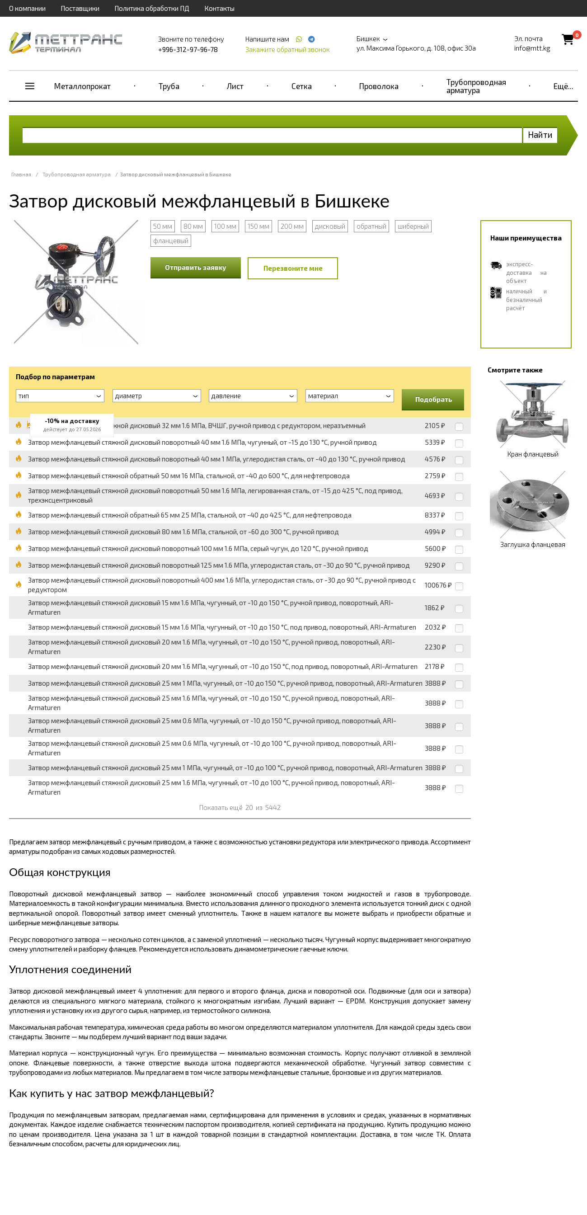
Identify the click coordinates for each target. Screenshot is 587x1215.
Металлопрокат (82, 86)
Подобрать (433, 399)
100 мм (225, 226)
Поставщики (80, 8)
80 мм (193, 226)
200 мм (292, 226)
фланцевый (170, 240)
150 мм (258, 226)
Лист (235, 86)
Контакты (219, 8)
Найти (540, 134)
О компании (27, 8)
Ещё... (563, 86)
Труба (169, 86)
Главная (21, 174)
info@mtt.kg (532, 48)
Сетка (301, 86)
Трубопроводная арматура (476, 86)
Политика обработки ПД (151, 8)
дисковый (330, 226)
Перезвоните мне (293, 268)
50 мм (162, 226)
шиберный (413, 226)
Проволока (379, 86)
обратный (371, 226)
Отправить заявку (195, 267)
